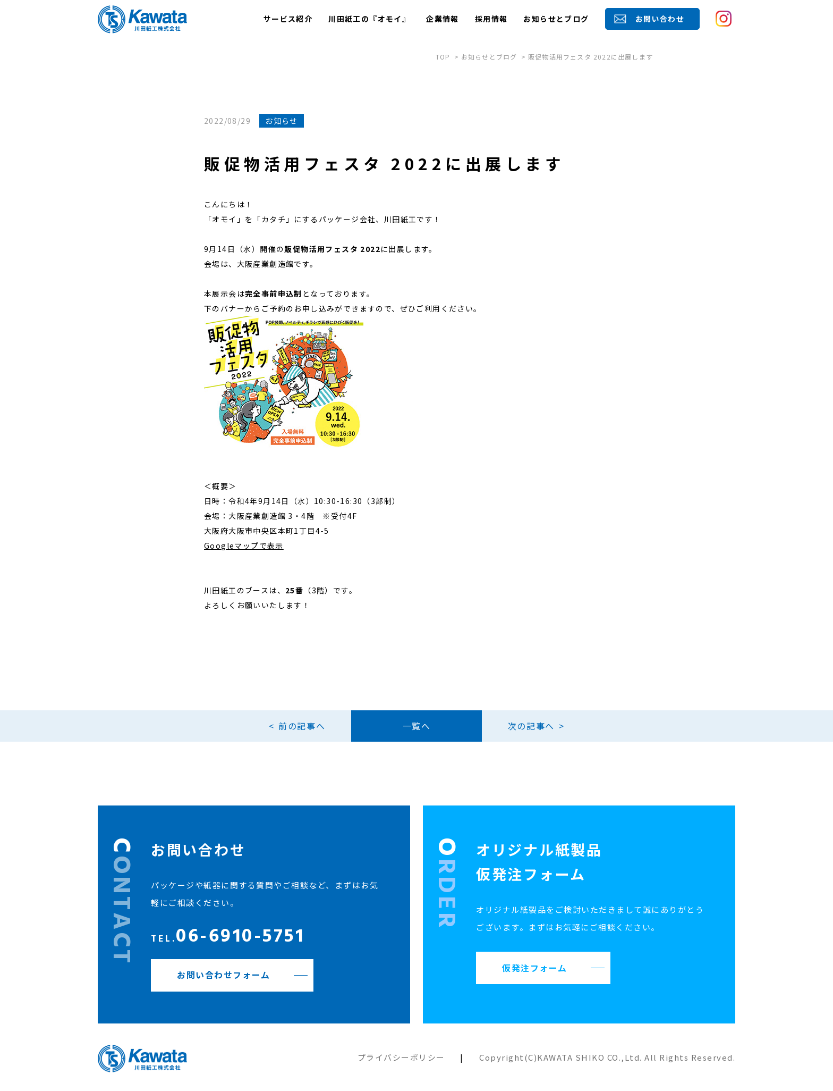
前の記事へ (301, 725)
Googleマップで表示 (244, 545)
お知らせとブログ (556, 18)
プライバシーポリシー (401, 1057)
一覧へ (417, 725)
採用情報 (491, 18)
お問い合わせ (659, 18)
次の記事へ (531, 725)
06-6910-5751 (227, 938)
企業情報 (442, 18)
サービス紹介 (288, 18)
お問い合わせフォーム (223, 975)
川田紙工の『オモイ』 (369, 18)
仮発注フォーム (534, 967)
